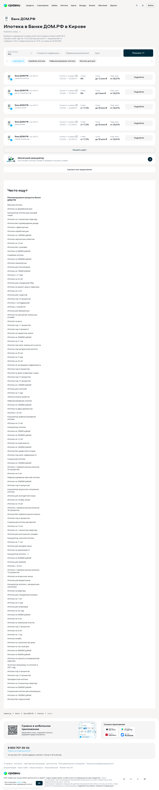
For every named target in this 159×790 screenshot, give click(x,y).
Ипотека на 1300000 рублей (19, 234)
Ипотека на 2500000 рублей (19, 434)
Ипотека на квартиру (16, 590)
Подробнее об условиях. (86, 785)
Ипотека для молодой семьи (19, 545)
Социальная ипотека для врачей (21, 521)
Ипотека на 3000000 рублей (19, 258)
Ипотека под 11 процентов (19, 324)
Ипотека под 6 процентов (18, 368)
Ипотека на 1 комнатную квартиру (22, 529)
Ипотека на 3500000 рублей (19, 336)
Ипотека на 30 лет (15, 352)
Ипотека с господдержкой (18, 302)
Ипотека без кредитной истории (21, 450)
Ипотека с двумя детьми (17, 226)
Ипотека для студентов (17, 294)
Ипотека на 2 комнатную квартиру (22, 218)
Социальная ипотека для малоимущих (23, 690)
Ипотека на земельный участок (21, 622)
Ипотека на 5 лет (14, 290)
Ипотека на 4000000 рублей (19, 650)
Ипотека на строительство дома (21, 642)
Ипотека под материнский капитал (22, 348)
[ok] (138, 778)
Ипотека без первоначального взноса (23, 513)
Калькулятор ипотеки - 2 (17, 553)
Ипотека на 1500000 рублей (19, 462)
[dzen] (144, 778)
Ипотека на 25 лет (15, 278)
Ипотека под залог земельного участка (24, 344)
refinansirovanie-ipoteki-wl (18, 396)
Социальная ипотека (16, 458)
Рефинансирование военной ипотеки (23, 476)
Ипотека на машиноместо (18, 549)
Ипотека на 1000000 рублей (19, 694)
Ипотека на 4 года (15, 602)
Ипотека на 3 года (15, 356)
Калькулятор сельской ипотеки (20, 537)
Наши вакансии (51, 767)
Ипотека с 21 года (15, 274)
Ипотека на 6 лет (14, 472)
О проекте (8, 763)
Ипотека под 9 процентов (18, 670)
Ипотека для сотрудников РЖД (20, 282)
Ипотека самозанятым (17, 262)
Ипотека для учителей (17, 388)
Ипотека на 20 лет (15, 360)
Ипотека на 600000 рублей (18, 250)
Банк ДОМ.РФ (29, 713)
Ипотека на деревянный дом (19, 208)
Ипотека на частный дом (18, 646)
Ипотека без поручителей (18, 698)
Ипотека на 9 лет (14, 618)
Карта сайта (23, 767)
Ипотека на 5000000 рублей (19, 686)
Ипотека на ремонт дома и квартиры (23, 286)
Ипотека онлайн (14, 638)
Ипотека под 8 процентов (18, 517)
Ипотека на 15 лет (15, 422)
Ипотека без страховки (17, 246)
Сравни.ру (7, 713)
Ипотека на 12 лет (15, 438)
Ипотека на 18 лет (15, 503)
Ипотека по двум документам (20, 408)
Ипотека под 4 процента (18, 328)
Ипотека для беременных (18, 310)
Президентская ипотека (17, 678)
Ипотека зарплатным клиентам (21, 238)
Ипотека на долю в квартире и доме (23, 372)
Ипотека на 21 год (15, 340)
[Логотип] (61, 772)
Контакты (18, 763)
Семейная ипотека (15, 254)
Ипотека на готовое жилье (18, 499)
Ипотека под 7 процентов (18, 626)
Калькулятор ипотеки (16, 426)
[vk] (131, 778)
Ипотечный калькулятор (31, 157)
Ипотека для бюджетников (18, 579)
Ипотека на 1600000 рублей (19, 446)
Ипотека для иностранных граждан (22, 533)
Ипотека (41, 713)
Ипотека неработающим (18, 230)
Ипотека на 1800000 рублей (19, 404)
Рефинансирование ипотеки (19, 400)
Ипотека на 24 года (15, 610)
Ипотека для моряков (16, 561)
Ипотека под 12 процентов (19, 380)
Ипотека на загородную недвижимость (24, 364)
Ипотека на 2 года (15, 392)
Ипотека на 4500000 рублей (19, 557)
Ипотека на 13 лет (15, 525)
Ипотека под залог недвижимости (22, 454)
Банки (17, 713)
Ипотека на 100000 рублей (18, 270)
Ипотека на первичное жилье (20, 332)
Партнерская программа (34, 763)
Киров (50, 713)
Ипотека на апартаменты (18, 442)
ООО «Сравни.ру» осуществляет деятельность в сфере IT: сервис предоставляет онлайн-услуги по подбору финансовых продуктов (52, 777)
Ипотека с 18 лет (14, 565)
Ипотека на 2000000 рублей (19, 480)
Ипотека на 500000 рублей (18, 614)
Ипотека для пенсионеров (18, 266)
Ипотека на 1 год (14, 634)
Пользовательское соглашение (71, 763)
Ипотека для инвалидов (17, 606)
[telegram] (124, 778)
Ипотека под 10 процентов (19, 298)
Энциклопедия (10, 767)
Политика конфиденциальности (100, 763)
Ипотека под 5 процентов (18, 484)
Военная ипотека (14, 204)
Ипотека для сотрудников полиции (22, 594)
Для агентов (51, 763)
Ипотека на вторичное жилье (20, 575)
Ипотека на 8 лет (14, 630)
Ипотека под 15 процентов (19, 376)
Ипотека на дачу (14, 320)
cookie (19, 782)
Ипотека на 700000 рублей (18, 430)
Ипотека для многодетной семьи (21, 495)
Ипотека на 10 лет (15, 242)
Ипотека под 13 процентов (19, 674)
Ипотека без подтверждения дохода (22, 222)
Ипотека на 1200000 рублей (19, 384)
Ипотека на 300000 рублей (18, 653)
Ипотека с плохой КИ (16, 306)
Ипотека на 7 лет (14, 598)
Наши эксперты (36, 767)
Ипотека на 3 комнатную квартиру (22, 682)
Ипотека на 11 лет (15, 541)
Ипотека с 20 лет (14, 412)
